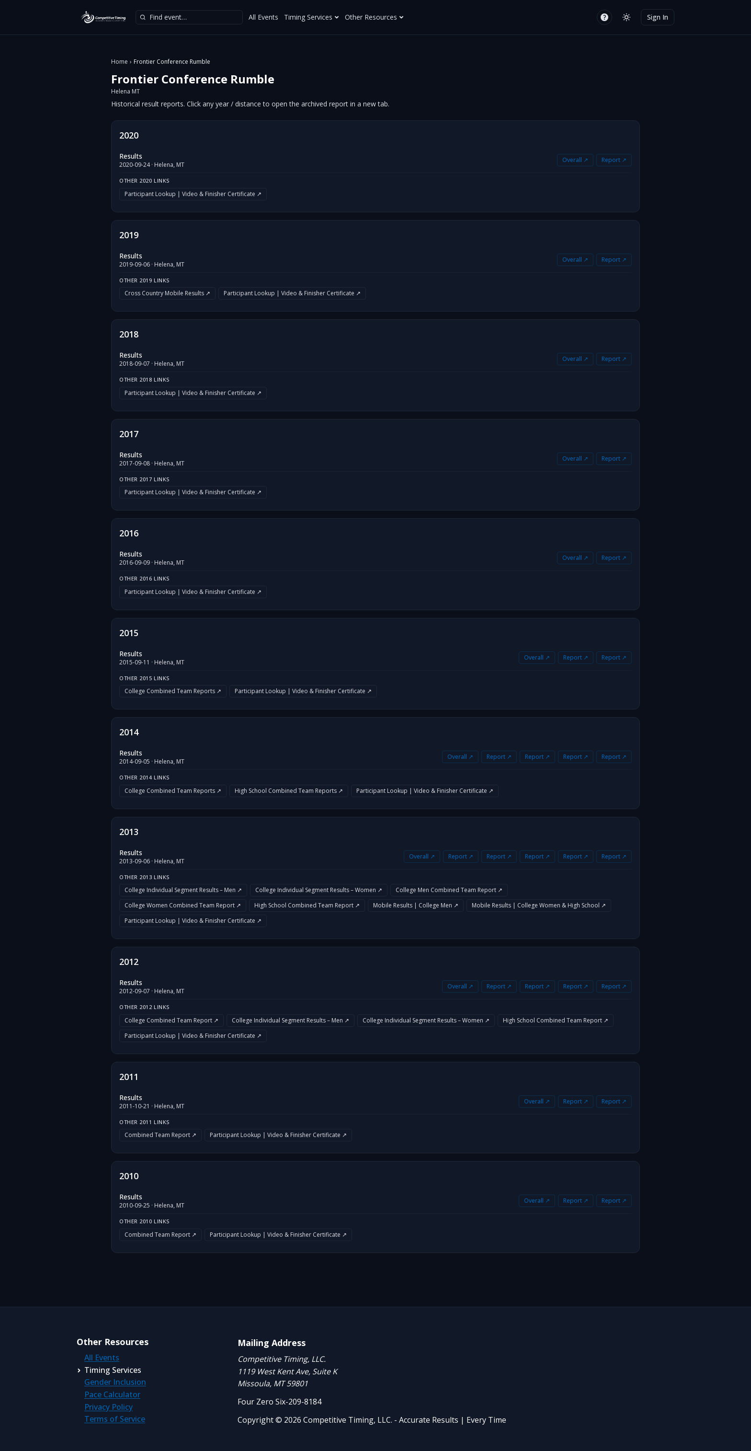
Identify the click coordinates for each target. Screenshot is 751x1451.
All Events (263, 17)
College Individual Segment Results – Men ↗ (183, 890)
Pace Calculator (112, 1394)
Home (119, 62)
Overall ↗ (575, 160)
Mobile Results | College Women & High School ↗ (539, 905)
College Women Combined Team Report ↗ (183, 905)
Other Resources (374, 17)
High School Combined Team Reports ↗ (289, 791)
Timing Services (311, 17)
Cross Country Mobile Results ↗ (167, 293)
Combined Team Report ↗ (160, 1135)
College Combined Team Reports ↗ (173, 691)
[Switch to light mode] (626, 17)
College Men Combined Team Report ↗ (449, 890)
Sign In (657, 17)
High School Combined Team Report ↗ (307, 905)
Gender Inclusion (115, 1382)
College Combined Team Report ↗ (171, 1020)
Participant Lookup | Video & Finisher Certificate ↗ (193, 194)
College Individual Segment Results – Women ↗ (318, 890)
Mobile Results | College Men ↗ (415, 905)
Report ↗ (614, 160)
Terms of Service (114, 1419)
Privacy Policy (108, 1407)
